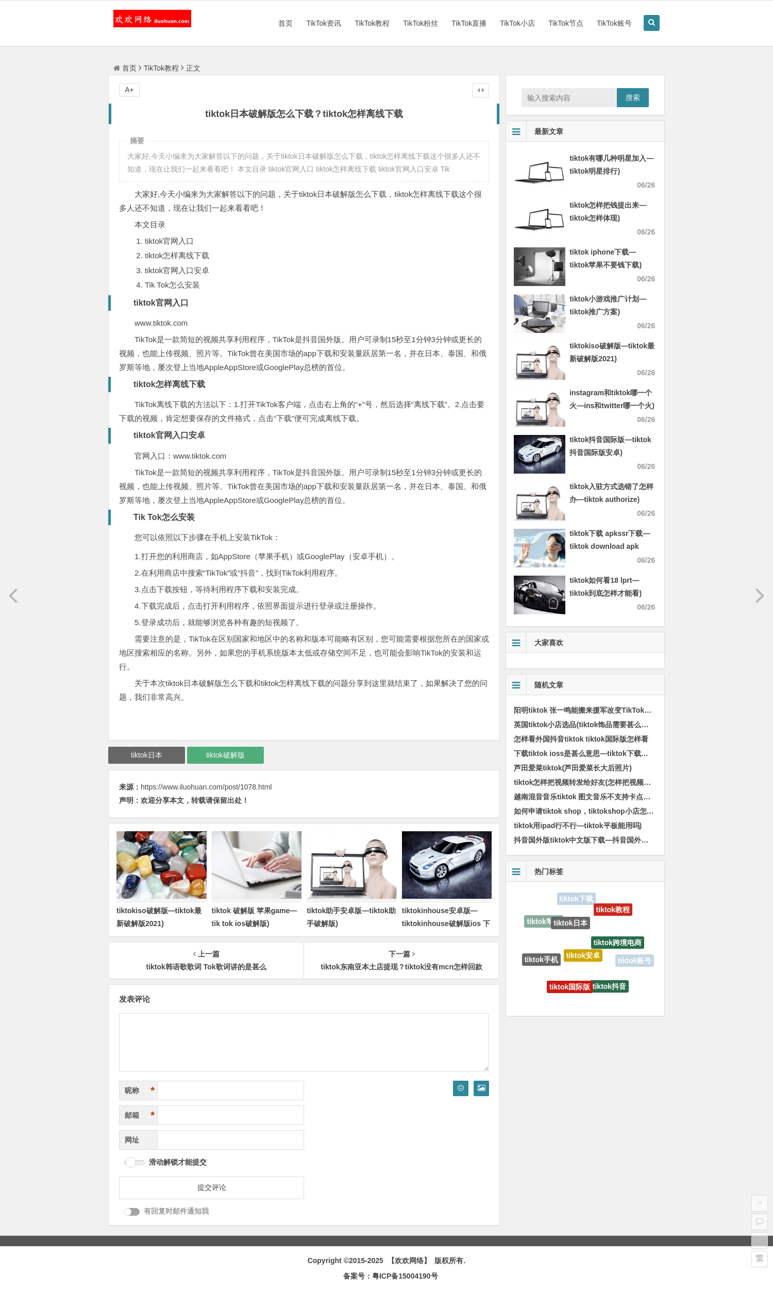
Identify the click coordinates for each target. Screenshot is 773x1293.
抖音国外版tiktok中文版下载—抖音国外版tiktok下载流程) (606, 840)
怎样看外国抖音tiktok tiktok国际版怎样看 (581, 739)
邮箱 (140, 1115)
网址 (132, 1140)
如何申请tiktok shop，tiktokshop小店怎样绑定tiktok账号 (608, 811)
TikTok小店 (517, 23)
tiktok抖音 (609, 988)
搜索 (633, 97)
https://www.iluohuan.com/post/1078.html (206, 787)
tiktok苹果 (543, 922)
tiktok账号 (634, 961)
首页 (285, 23)
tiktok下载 (576, 899)
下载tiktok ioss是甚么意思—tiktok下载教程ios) (591, 753)
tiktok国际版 (569, 988)
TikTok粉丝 (420, 23)
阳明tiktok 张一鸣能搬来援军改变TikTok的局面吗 (593, 710)
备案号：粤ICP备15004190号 (390, 1276)
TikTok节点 (565, 23)
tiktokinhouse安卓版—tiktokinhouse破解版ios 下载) (446, 923)
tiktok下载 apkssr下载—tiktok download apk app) (609, 546)
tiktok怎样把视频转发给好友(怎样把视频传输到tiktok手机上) (611, 782)
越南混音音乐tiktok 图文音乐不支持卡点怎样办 (589, 797)
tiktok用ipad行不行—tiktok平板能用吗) (578, 825)
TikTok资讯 (323, 23)
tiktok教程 (613, 910)
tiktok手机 (541, 960)
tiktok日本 (146, 755)
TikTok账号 (614, 23)
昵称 (140, 1090)
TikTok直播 (468, 23)
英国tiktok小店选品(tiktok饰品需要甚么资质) (586, 724)
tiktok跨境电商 (618, 945)
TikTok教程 (372, 23)
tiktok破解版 (225, 755)
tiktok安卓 (583, 958)
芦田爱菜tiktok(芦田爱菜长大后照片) (573, 768)
